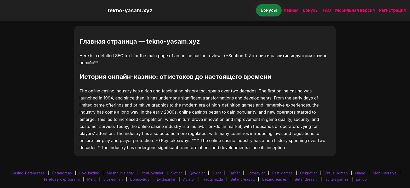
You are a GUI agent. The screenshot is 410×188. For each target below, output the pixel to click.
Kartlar (234, 173)
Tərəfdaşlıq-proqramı (61, 179)
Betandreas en (274, 179)
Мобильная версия (355, 10)
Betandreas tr (306, 179)
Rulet (216, 173)
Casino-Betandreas (28, 173)
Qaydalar (197, 173)
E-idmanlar (166, 179)
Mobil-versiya (384, 173)
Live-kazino (89, 173)
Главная (290, 10)
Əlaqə (360, 173)
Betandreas (62, 173)
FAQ (327, 10)
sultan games (337, 179)
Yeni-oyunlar (153, 173)
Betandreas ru (243, 179)
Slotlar (176, 173)
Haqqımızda (213, 179)
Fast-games (282, 173)
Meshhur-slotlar (120, 173)
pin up (361, 179)
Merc (91, 179)
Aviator (189, 179)
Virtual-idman (336, 173)
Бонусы (269, 10)
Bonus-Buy (139, 179)
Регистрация (392, 10)
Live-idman (113, 179)
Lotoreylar (256, 173)
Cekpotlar (308, 173)
